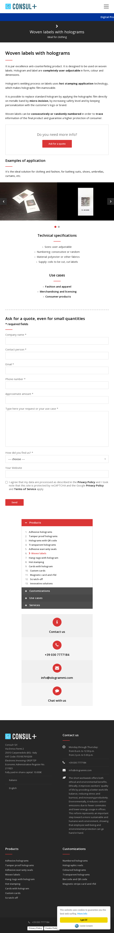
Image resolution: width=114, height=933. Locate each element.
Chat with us (57, 700)
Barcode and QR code (75, 879)
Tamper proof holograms (43, 536)
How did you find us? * (19, 452)
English (11, 788)
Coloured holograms (74, 869)
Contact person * (15, 349)
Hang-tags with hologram (43, 557)
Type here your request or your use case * (31, 408)
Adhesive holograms (40, 531)
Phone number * (15, 379)
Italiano (11, 779)
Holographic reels (73, 865)
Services (32, 605)
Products (33, 523)
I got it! (84, 919)
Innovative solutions (41, 583)
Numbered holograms (75, 860)
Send (14, 502)
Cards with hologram (41, 566)
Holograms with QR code (43, 540)
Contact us (57, 631)
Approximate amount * (19, 393)
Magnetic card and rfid (43, 574)
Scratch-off (36, 579)
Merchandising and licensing (58, 291)
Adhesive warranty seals (43, 548)
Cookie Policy (51, 928)
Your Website (13, 467)
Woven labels (38, 553)
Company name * (15, 334)
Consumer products (58, 296)
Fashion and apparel (58, 286)
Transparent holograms (42, 544)
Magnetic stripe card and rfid (79, 883)
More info (82, 913)
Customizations (37, 591)
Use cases (34, 598)
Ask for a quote (57, 143)
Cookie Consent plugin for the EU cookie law (84, 926)
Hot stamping (36, 561)
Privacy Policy (86, 482)
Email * (9, 364)
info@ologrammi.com (57, 677)
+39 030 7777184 (57, 654)
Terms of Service (25, 489)
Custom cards (37, 570)
